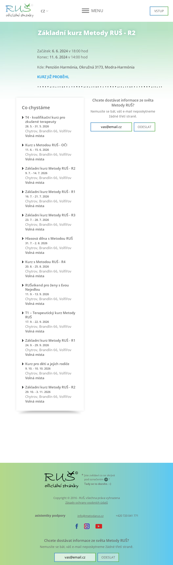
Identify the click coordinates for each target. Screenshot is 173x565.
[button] (87, 10)
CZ (43, 11)
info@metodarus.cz (90, 515)
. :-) (97, 484)
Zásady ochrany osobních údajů (86, 503)
